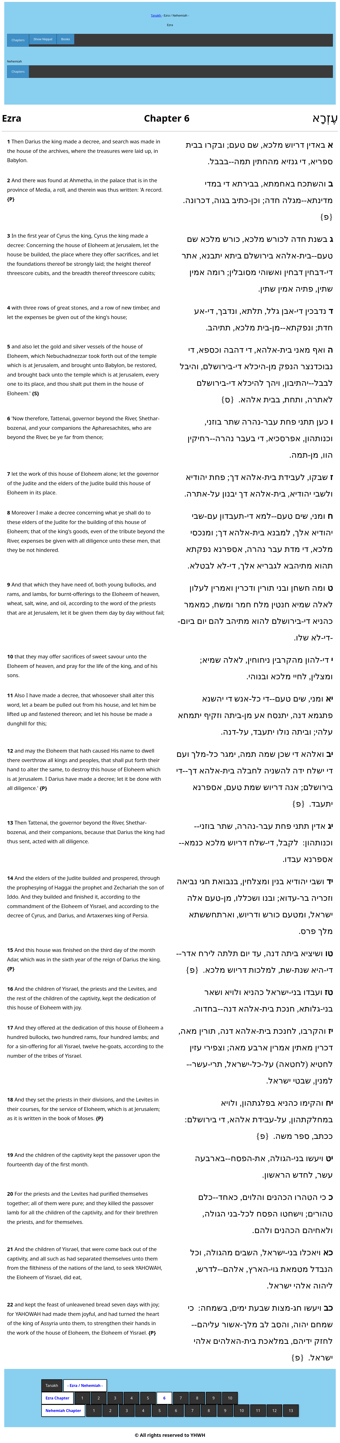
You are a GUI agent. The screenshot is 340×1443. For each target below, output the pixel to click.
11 (258, 1410)
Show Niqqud (43, 39)
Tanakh (156, 15)
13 (291, 1410)
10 (230, 1398)
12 (274, 1410)
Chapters (18, 40)
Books (65, 39)
